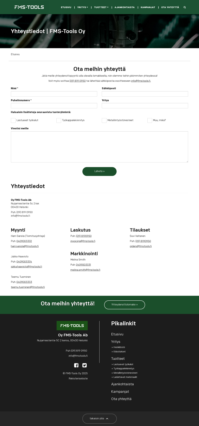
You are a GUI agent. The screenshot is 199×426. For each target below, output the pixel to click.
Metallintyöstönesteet (117, 120)
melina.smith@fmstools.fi (85, 270)
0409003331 (83, 265)
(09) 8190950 (84, 236)
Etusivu (66, 7)
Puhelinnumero (21, 100)
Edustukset (119, 351)
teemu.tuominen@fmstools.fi (28, 287)
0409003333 (24, 282)
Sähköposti (109, 88)
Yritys (82, 7)
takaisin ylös (99, 418)
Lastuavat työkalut (24, 120)
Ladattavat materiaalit (125, 376)
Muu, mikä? (156, 120)
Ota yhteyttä (170, 7)
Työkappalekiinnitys (70, 120)
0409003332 (24, 241)
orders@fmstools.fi (141, 246)
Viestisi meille (20, 128)
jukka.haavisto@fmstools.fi (26, 267)
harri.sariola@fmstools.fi (25, 246)
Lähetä (98, 171)
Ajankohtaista (125, 7)
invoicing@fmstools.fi (82, 241)
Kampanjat (148, 7)
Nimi (14, 88)
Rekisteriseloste (78, 379)
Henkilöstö (119, 347)
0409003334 (24, 262)
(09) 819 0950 (77, 81)
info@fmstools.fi (140, 81)
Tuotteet (101, 7)
